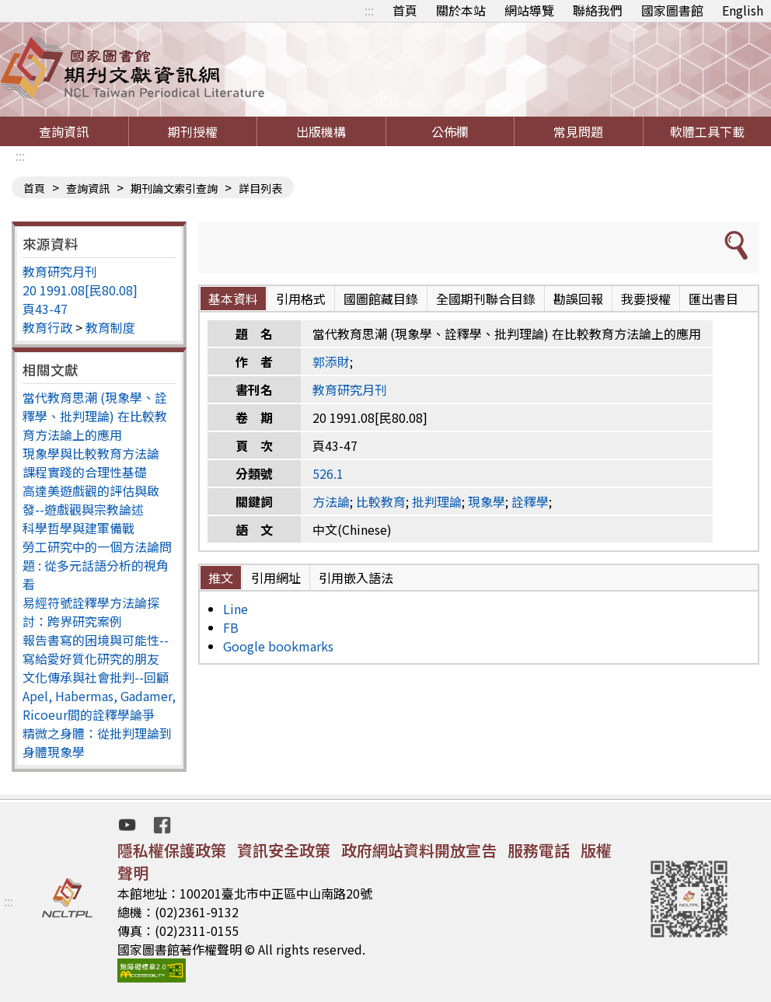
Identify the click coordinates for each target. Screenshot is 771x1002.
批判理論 (437, 501)
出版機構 (321, 131)
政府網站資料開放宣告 (419, 850)
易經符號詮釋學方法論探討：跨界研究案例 (91, 611)
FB (231, 627)
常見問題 (578, 131)
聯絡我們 (598, 10)
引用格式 (301, 298)
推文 (220, 577)
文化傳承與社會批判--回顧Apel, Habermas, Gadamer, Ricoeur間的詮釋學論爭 (99, 696)
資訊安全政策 (283, 850)
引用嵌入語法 (356, 577)
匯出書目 (713, 298)
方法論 (331, 501)
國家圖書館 (672, 10)
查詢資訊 (64, 131)
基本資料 (233, 298)
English (742, 10)
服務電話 (539, 850)
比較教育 (381, 501)
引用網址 (276, 577)
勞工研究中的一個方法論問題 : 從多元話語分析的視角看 (97, 565)
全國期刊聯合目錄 (486, 298)
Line (235, 608)
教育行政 (47, 327)
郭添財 (331, 361)
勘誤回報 (578, 298)
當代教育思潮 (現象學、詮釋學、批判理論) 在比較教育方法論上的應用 (95, 416)
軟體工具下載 (707, 131)
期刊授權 (193, 131)
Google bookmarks (278, 646)
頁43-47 (45, 308)
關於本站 (461, 10)
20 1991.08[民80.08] (80, 290)
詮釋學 (530, 501)
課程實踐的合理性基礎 (85, 472)
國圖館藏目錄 (381, 298)
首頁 (404, 10)
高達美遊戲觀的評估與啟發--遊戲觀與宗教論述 (91, 499)
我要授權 (646, 298)
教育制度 (110, 327)
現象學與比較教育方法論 (91, 453)
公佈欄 (450, 131)
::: (369, 10)
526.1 (328, 473)
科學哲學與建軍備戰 (78, 527)
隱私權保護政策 (171, 850)
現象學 (486, 501)
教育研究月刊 (60, 271)
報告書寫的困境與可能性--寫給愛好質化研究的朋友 (96, 649)
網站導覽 (529, 10)
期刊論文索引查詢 (174, 188)
